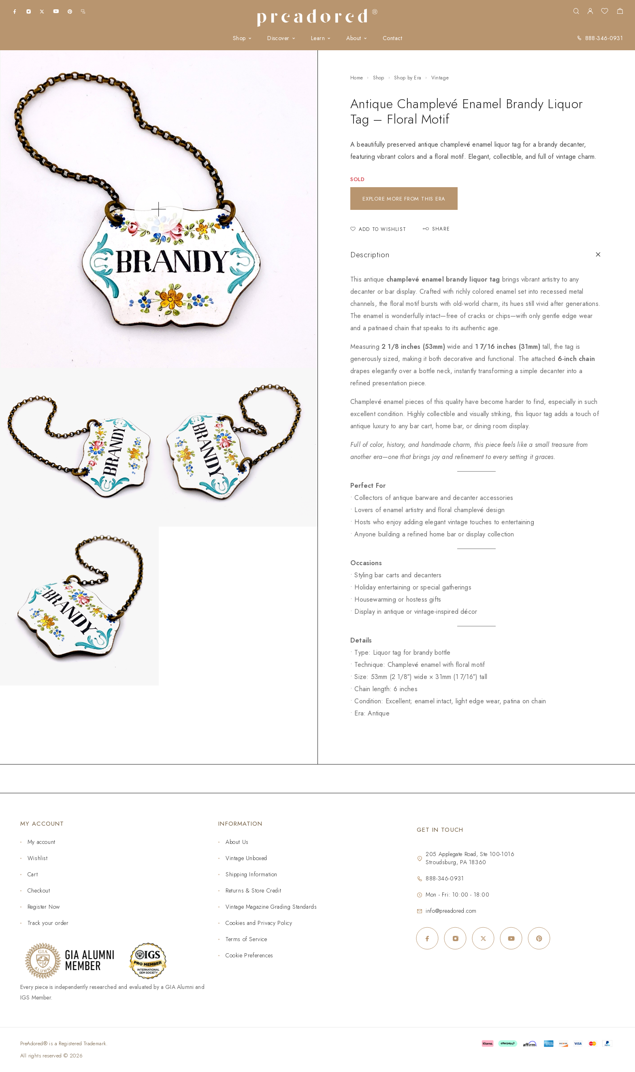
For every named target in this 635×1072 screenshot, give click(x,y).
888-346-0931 (604, 38)
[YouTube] (56, 11)
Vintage (440, 77)
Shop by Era (407, 77)
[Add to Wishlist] (378, 229)
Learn (318, 38)
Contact (392, 38)
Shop (239, 38)
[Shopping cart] (620, 12)
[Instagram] (28, 11)
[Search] (576, 11)
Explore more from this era (403, 199)
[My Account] (590, 11)
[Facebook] (14, 11)
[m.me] (83, 11)
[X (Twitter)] (42, 11)
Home (356, 77)
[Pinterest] (69, 11)
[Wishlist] (604, 12)
